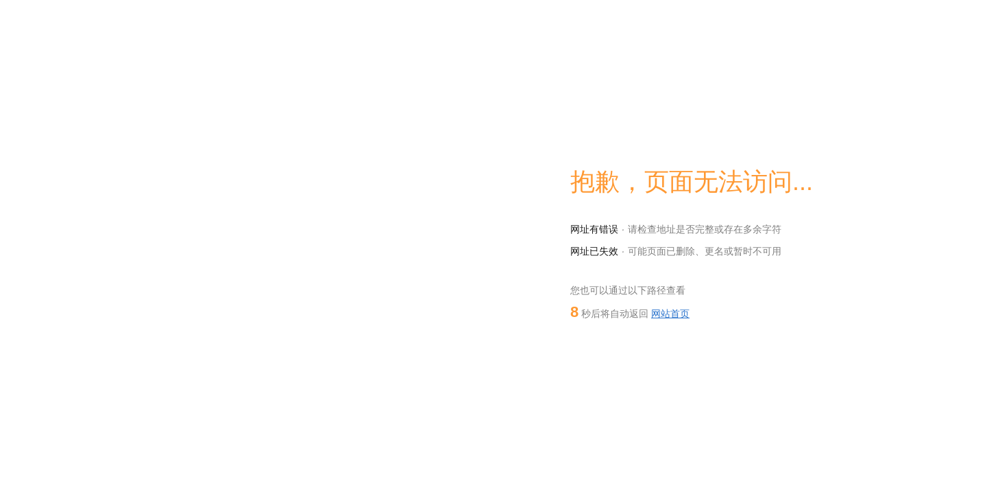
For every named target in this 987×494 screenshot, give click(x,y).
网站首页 (670, 313)
